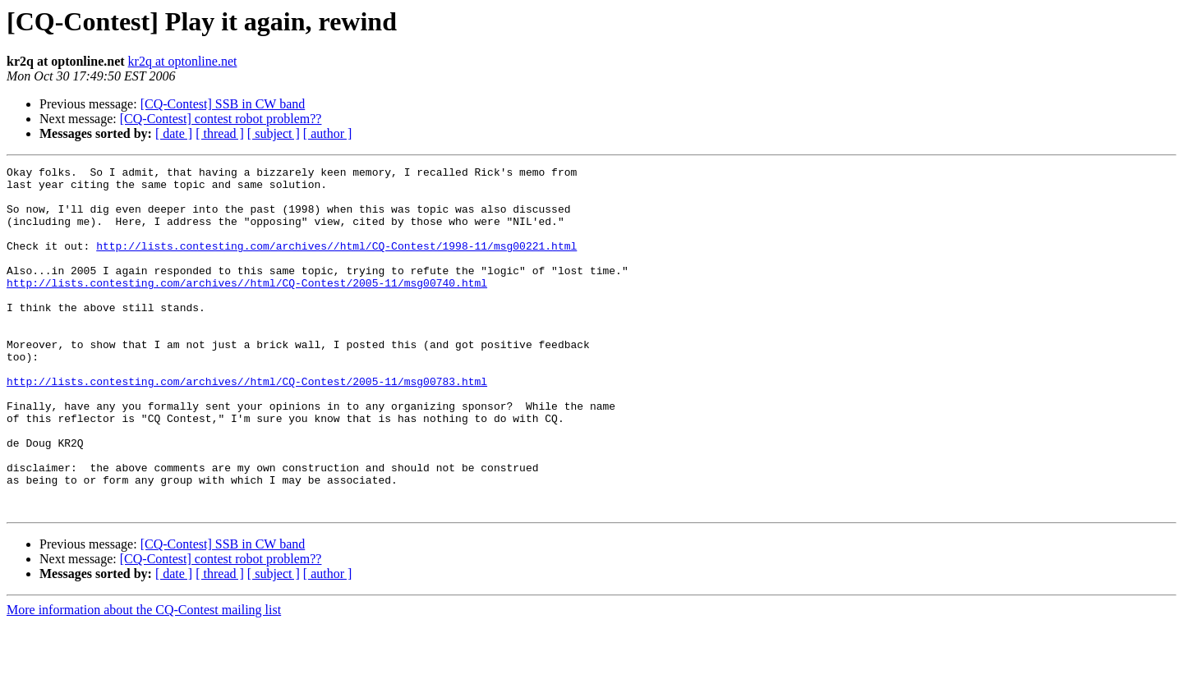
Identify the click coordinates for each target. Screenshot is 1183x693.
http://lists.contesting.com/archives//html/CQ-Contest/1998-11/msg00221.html (336, 262)
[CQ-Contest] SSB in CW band (223, 104)
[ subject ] (273, 133)
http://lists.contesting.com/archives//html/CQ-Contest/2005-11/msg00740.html (247, 307)
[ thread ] (220, 133)
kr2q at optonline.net (182, 61)
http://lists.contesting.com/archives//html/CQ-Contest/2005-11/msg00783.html (247, 425)
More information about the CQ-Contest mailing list (144, 679)
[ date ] (173, 133)
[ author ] (327, 133)
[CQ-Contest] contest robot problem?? (221, 119)
